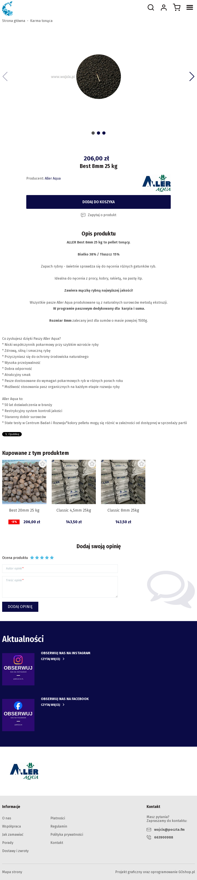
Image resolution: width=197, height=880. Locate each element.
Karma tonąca (41, 21)
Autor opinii (14, 568)
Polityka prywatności (66, 834)
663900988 (163, 837)
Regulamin (58, 826)
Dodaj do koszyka (98, 202)
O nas (6, 818)
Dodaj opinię (20, 606)
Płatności (57, 818)
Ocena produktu (15, 558)
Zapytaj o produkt (102, 215)
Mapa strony (12, 872)
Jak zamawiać (12, 834)
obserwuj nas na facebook (65, 699)
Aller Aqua (53, 178)
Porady (7, 843)
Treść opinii (14, 580)
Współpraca (11, 826)
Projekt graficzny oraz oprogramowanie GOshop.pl (155, 872)
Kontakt (56, 843)
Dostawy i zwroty (15, 851)
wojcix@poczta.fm (169, 830)
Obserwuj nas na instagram (65, 653)
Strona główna (13, 21)
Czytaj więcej (50, 659)
